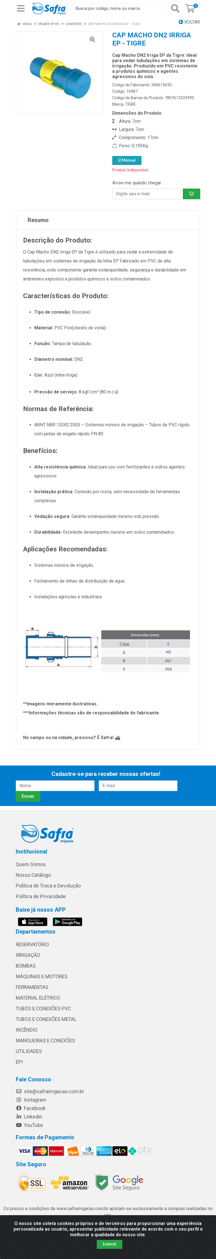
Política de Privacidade (41, 896)
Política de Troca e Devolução (48, 886)
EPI (19, 1062)
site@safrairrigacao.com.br (50, 1091)
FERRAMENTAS (32, 987)
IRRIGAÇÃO (28, 955)
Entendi (109, 1244)
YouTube (29, 1125)
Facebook (31, 1108)
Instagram (31, 1100)
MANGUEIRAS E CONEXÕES (45, 1040)
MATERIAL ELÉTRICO (38, 998)
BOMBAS (26, 966)
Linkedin (29, 1117)
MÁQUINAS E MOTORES (42, 976)
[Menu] (21, 8)
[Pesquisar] (175, 8)
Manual (127, 160)
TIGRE (130, 104)
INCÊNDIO (26, 1030)
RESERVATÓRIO (32, 944)
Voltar (189, 22)
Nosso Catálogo (33, 875)
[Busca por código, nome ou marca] (119, 8)
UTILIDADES (29, 1051)
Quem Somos (31, 864)
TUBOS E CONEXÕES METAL (46, 1019)
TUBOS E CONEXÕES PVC (43, 1008)
